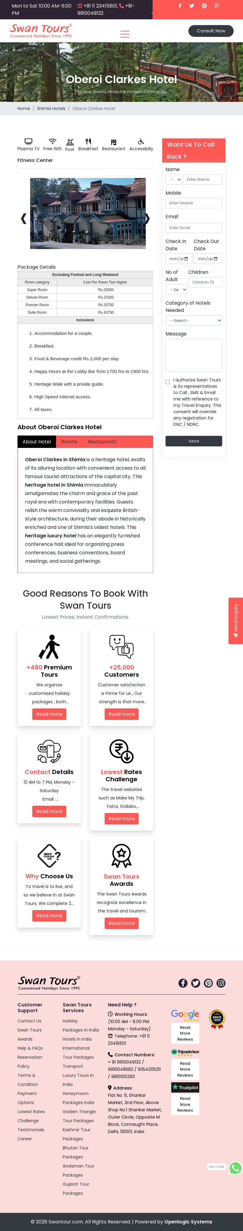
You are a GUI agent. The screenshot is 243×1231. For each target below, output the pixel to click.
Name (173, 169)
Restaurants (102, 441)
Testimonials (30, 1130)
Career (24, 1139)
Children (198, 272)
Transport (73, 1066)
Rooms (69, 441)
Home (23, 108)
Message (176, 333)
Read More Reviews (185, 1033)
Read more (49, 714)
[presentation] (24, 217)
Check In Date (176, 245)
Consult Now (211, 31)
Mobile (173, 193)
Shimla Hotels (51, 108)
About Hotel (37, 441)
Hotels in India (77, 1039)
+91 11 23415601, (101, 5)
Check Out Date (206, 245)
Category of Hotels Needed (188, 307)
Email (172, 216)
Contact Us (29, 1021)
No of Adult (172, 276)
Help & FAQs (30, 1048)
